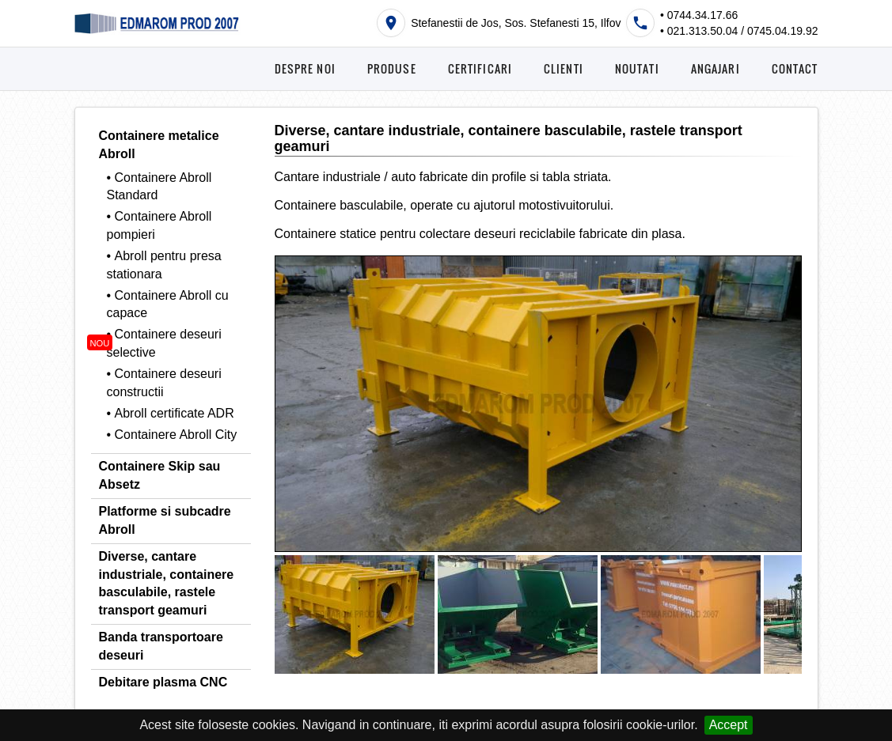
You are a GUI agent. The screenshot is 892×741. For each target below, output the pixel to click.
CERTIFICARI (480, 68)
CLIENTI (563, 68)
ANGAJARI (715, 68)
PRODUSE (391, 68)
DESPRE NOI (305, 68)
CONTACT (795, 68)
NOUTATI (637, 68)
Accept (728, 725)
